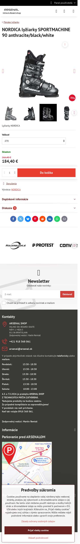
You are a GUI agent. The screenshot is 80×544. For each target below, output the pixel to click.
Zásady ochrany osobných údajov (38, 521)
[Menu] (74, 11)
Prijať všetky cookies (38, 530)
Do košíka (46, 173)
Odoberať (67, 294)
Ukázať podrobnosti (38, 537)
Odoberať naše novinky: (39, 285)
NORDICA (16, 189)
